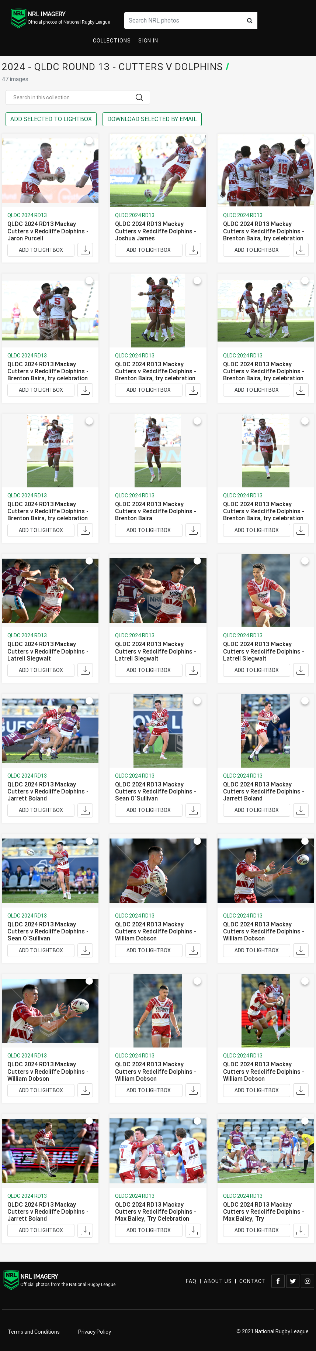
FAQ (191, 1281)
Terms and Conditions (33, 1332)
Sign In (148, 41)
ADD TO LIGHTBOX (41, 250)
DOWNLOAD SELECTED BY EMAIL (152, 119)
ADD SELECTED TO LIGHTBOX (51, 119)
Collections (112, 41)
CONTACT (252, 1281)
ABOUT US (218, 1281)
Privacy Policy (94, 1332)
